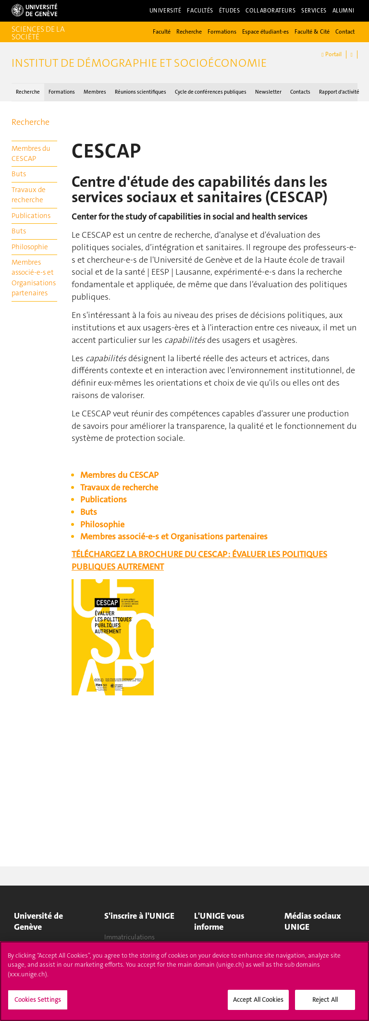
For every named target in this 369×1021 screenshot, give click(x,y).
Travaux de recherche (29, 195)
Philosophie (30, 247)
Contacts (300, 92)
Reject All (325, 1005)
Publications (31, 215)
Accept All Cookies (258, 1005)
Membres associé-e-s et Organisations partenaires (34, 277)
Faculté (162, 32)
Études (229, 10)
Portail (331, 54)
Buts (19, 174)
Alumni (343, 10)
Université (165, 10)
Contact (345, 32)
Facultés (200, 10)
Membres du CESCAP (31, 153)
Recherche (189, 32)
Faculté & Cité (312, 32)
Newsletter (268, 92)
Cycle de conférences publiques (210, 92)
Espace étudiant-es (265, 32)
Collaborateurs (270, 10)
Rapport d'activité (339, 92)
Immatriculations (129, 937)
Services (314, 10)
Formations (222, 32)
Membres (95, 92)
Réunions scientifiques (140, 92)
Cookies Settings (37, 1005)
